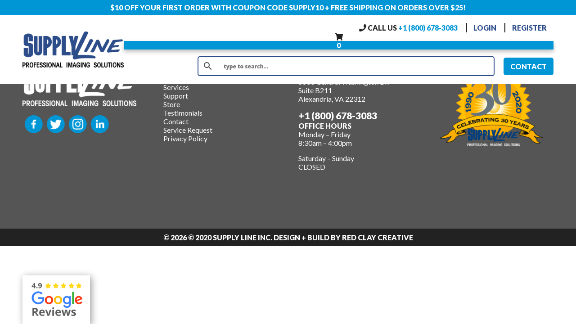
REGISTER (529, 27)
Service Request (187, 130)
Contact (176, 121)
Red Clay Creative (377, 237)
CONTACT (528, 66)
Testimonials (182, 112)
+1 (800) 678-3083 (428, 27)
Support (175, 95)
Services (176, 87)
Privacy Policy (185, 138)
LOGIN (484, 27)
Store (171, 104)
